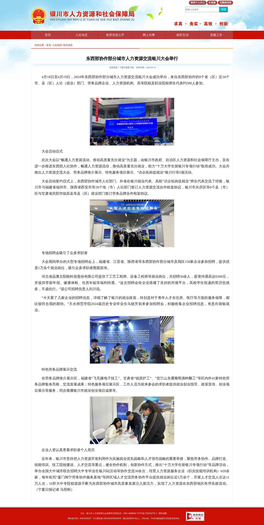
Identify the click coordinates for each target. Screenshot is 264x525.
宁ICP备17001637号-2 (147, 513)
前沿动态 (68, 45)
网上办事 (149, 35)
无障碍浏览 (225, 2)
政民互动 (182, 35)
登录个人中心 (198, 2)
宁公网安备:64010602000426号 (107, 518)
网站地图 (163, 513)
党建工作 (216, 35)
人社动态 (81, 35)
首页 (48, 35)
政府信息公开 (115, 35)
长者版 (212, 2)
